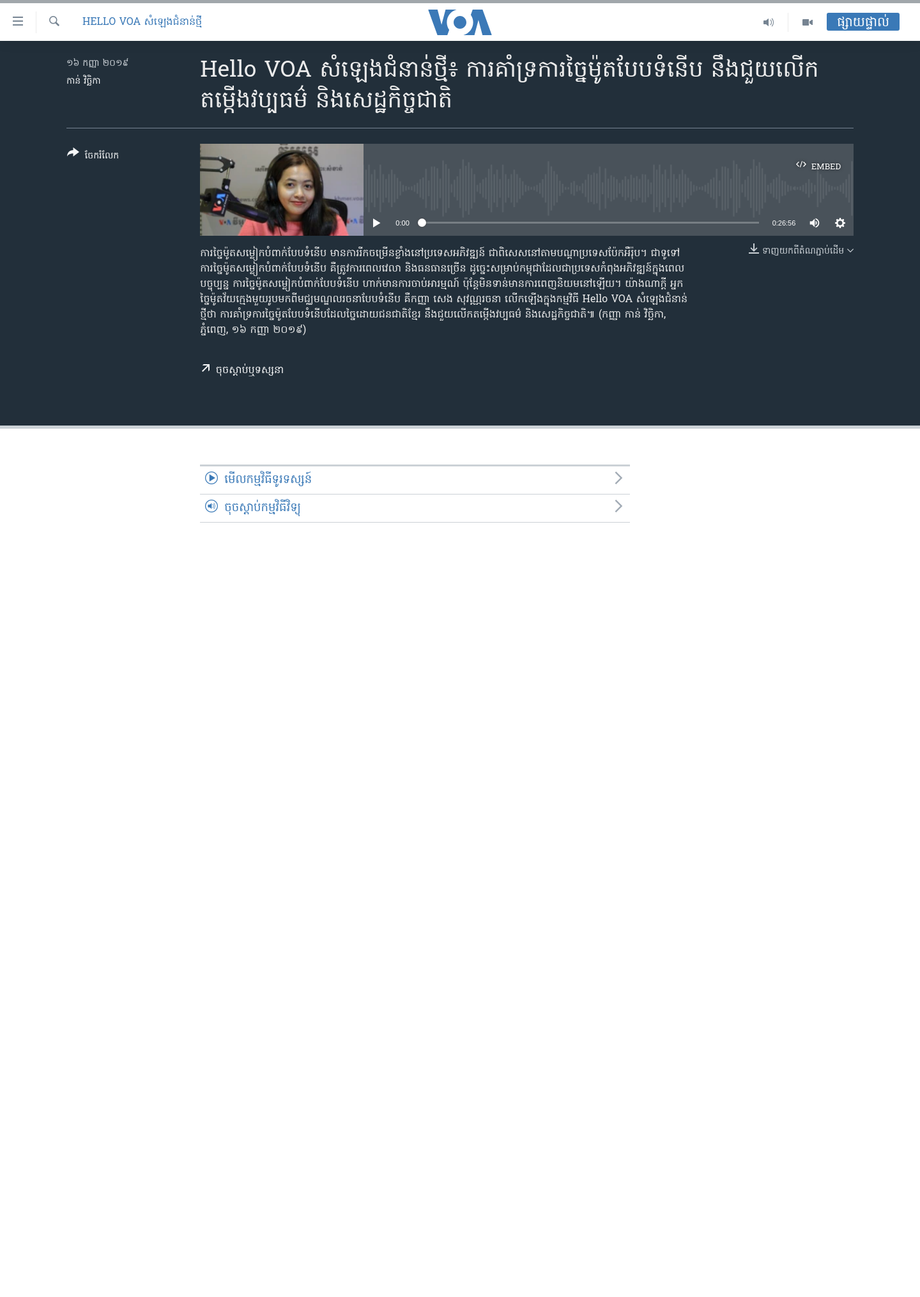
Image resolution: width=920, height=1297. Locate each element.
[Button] (93, 157)
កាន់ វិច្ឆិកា (83, 81)
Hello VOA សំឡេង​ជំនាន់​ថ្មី (142, 22)
